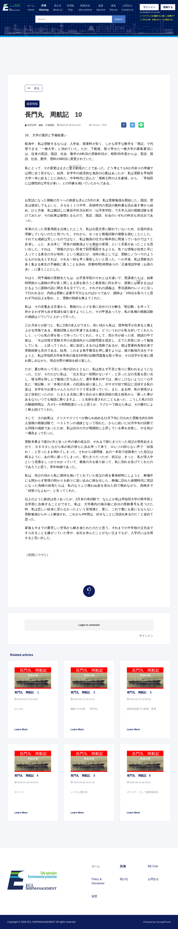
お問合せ (127, 8)
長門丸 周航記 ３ (139, 692)
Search (118, 19)
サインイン (149, 7)
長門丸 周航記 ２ (83, 692)
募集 (113, 8)
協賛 (100, 8)
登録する (168, 7)
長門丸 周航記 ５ (83, 775)
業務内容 (85, 8)
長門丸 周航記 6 (139, 775)
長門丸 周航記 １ (26, 692)
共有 (44, 8)
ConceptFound (163, 922)
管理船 (70, 8)
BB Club (153, 866)
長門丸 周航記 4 (26, 775)
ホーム (31, 8)
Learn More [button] (20, 729)
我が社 (57, 8)
